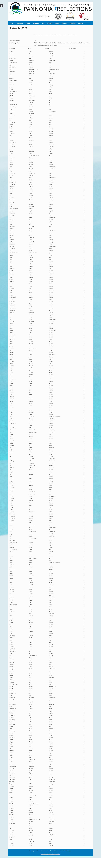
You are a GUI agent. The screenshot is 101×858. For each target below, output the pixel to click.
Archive (49, 23)
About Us (72, 23)
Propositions (19, 23)
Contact (57, 23)
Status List (36, 23)
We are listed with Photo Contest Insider (50, 854)
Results (28, 23)
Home (11, 23)
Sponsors (64, 23)
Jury (43, 23)
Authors (80, 23)
